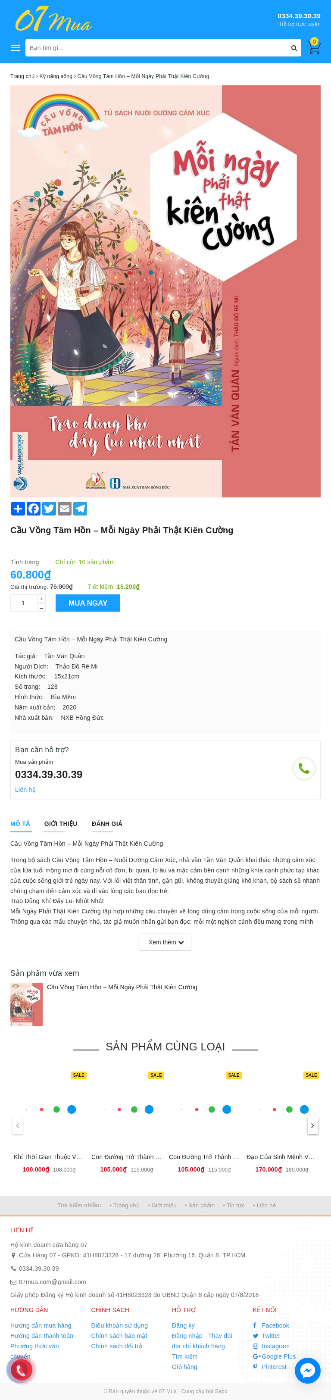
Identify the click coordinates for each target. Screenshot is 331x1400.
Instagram (271, 1346)
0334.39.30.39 (299, 15)
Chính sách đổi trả (117, 1346)
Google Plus (274, 1356)
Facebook (271, 1325)
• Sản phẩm (200, 1205)
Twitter (267, 1335)
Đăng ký (183, 1325)
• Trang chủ (124, 1205)
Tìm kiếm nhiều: (79, 1205)
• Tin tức (233, 1205)
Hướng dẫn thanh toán (41, 1335)
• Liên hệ (264, 1205)
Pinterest (270, 1366)
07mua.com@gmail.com (52, 1281)
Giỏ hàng (184, 1366)
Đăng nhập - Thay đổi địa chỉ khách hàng (202, 1341)
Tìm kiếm (185, 1356)
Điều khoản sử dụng (119, 1325)
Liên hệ (25, 789)
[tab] (20, 823)
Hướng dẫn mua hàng (41, 1325)
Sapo (221, 1391)
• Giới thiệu (162, 1205)
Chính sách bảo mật (119, 1335)
